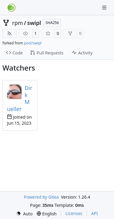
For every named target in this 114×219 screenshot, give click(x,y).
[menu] (24, 214)
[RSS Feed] (9, 33)
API (94, 213)
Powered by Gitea (41, 197)
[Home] (11, 7)
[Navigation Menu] (105, 7)
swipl (34, 23)
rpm (17, 23)
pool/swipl (32, 43)
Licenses (73, 213)
